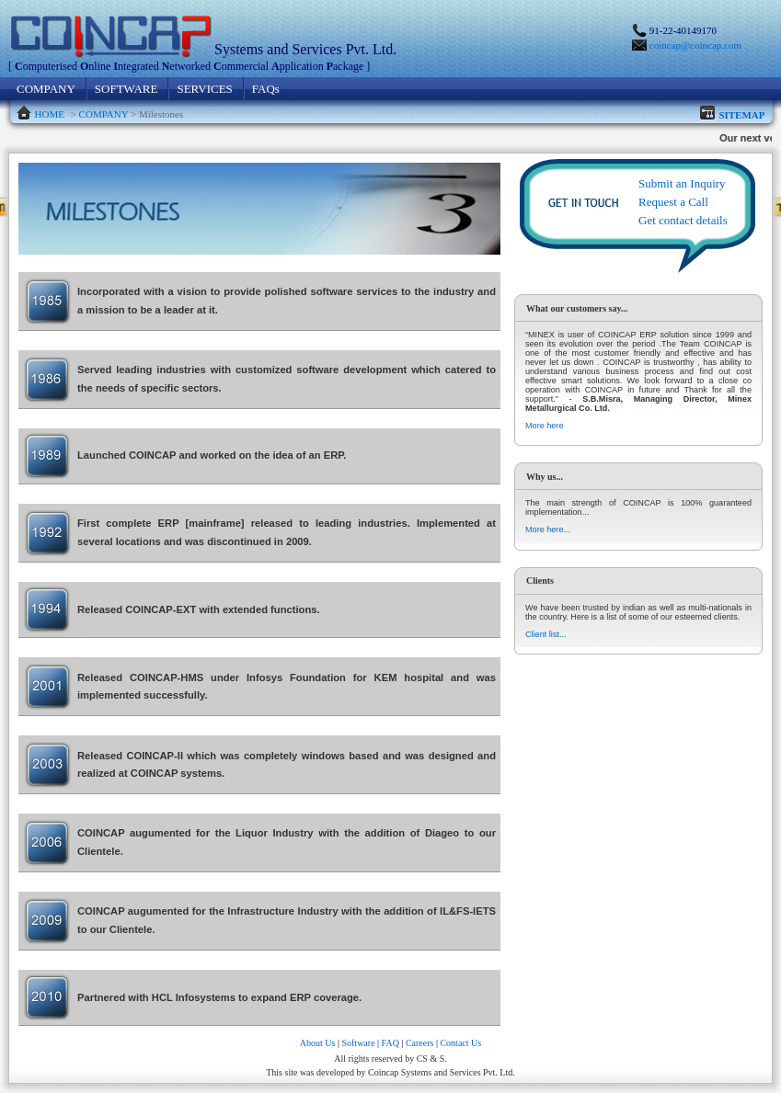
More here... (547, 529)
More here (544, 425)
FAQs (266, 89)
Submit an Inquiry (682, 183)
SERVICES (204, 89)
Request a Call (673, 202)
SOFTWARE (126, 89)
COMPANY (46, 89)
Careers (420, 1043)
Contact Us (460, 1043)
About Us (318, 1043)
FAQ (390, 1043)
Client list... (545, 634)
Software (357, 1043)
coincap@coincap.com (695, 45)
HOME (49, 114)
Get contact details (683, 220)
